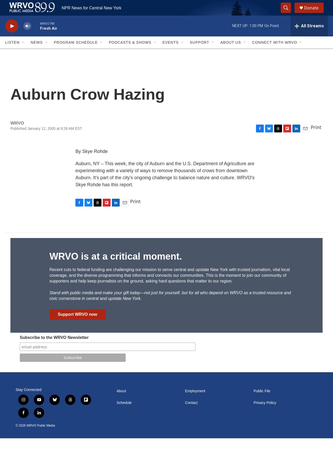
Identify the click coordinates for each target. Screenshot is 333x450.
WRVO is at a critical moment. (115, 268)
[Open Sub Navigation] (23, 54)
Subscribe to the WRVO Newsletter (54, 349)
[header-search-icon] (288, 14)
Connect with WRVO (274, 54)
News (37, 54)
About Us (230, 54)
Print (316, 139)
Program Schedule (76, 54)
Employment (195, 403)
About (121, 403)
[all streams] (309, 37)
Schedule (124, 414)
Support (199, 54)
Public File (262, 403)
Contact (191, 414)
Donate (314, 13)
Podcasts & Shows (130, 54)
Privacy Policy (265, 414)
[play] (12, 38)
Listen (12, 54)
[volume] (27, 38)
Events (171, 54)
